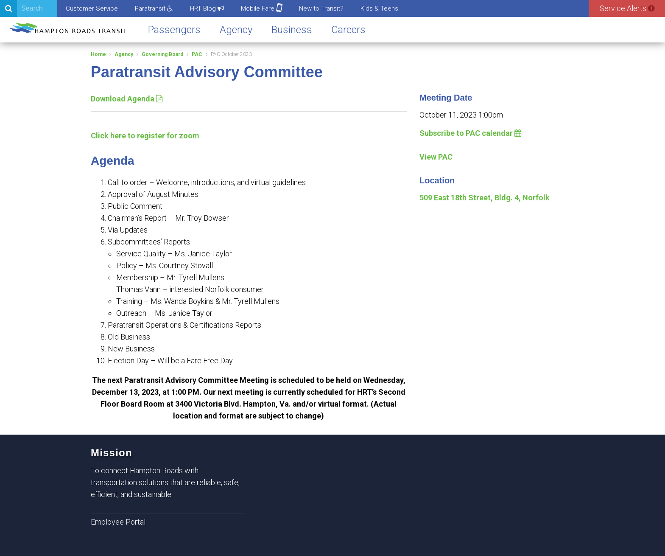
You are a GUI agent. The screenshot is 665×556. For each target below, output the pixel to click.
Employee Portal (118, 521)
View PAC (436, 156)
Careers (348, 30)
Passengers (174, 30)
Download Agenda (126, 98)
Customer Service (92, 8)
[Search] (28, 8)
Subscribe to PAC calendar (470, 133)
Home (98, 54)
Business (291, 30)
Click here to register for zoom (145, 135)
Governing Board (162, 54)
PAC (197, 54)
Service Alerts (627, 8)
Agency (236, 30)
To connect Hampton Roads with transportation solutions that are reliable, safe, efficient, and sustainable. (165, 482)
